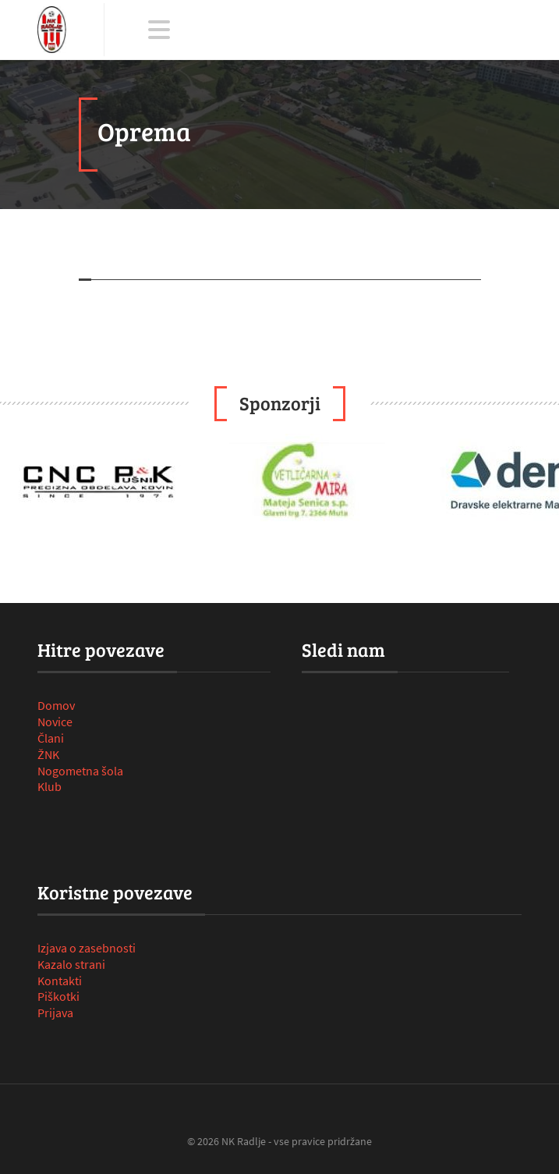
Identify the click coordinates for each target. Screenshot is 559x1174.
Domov (56, 705)
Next (538, 482)
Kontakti (59, 980)
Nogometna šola (80, 771)
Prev (20, 482)
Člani (50, 738)
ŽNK (48, 754)
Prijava (55, 1012)
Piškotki (58, 996)
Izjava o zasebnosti (86, 948)
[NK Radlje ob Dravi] (51, 29)
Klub (49, 786)
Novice (55, 721)
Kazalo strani (71, 964)
